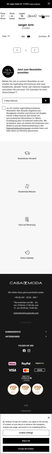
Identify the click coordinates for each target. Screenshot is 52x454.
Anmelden (46, 90)
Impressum (26, 401)
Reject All (26, 441)
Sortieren (44, 26)
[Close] (49, 4)
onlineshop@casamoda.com (26, 303)
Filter (6, 26)
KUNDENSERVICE (13, 322)
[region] (26, 434)
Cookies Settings (26, 433)
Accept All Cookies (26, 449)
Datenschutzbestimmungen (18, 118)
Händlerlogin (26, 312)
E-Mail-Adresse (11, 91)
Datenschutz (26, 406)
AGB (26, 395)
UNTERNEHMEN (12, 326)
